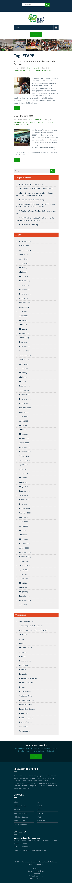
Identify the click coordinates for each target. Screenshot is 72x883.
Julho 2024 (23, 311)
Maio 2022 (23, 425)
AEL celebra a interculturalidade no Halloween (36, 189)
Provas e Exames (25, 722)
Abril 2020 (23, 535)
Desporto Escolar (25, 661)
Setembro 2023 (25, 355)
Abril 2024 (23, 325)
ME (38, 802)
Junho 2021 (23, 473)
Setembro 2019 (24, 565)
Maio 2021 (23, 478)
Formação (23, 674)
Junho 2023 (23, 368)
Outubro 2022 (24, 403)
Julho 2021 (23, 469)
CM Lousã (41, 821)
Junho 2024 (23, 316)
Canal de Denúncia (36, 878)
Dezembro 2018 (25, 600)
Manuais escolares (26, 683)
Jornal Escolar (19, 821)
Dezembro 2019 (25, 552)
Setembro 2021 (24, 460)
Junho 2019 (23, 578)
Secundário (18, 73)
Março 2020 (23, 539)
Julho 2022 (23, 416)
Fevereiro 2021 (24, 491)
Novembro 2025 (25, 241)
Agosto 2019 (24, 570)
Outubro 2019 (24, 561)
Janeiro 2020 (24, 548)
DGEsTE (40, 813)
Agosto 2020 (24, 517)
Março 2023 (23, 381)
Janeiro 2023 (24, 390)
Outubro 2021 (24, 456)
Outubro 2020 (24, 508)
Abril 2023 (23, 377)
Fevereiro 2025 (24, 281)
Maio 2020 (23, 530)
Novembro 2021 (25, 452)
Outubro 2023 (24, 351)
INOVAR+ (36, 869)
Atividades (18, 70)
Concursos (23, 652)
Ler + (17, 108)
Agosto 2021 (24, 465)
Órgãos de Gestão (26, 696)
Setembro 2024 (25, 303)
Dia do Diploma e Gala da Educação (32, 200)
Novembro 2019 (25, 557)
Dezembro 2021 (25, 447)
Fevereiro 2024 (24, 333)
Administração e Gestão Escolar (30, 626)
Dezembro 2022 (25, 395)
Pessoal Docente (25, 705)
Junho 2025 (23, 263)
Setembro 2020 (25, 513)
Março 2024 (23, 329)
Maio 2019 (23, 583)
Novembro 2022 (25, 399)
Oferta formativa (36, 122)
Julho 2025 (23, 259)
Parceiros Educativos (26, 700)
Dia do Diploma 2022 (23, 116)
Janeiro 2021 (24, 495)
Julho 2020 (23, 522)
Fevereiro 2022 (24, 438)
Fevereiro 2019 (24, 596)
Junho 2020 (23, 526)
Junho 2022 (23, 421)
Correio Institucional (36, 871)
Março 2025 (23, 276)
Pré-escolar (23, 713)
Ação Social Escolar (26, 621)
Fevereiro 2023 (24, 386)
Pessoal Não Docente (27, 709)
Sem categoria (24, 731)
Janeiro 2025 (24, 285)
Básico (25, 70)
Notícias (32, 70)
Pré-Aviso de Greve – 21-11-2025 (31, 184)
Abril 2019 (23, 587)
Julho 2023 (23, 364)
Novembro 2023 (25, 346)
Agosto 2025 (24, 254)
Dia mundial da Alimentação (29, 225)
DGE (39, 810)
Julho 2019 (23, 574)
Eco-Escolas (23, 665)
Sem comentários (34, 68)
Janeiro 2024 (24, 338)
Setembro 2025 (25, 250)
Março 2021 (23, 487)
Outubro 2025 (24, 246)
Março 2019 (23, 592)
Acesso (36, 34)
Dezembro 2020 (25, 500)
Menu (18, 27)
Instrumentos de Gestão (28, 678)
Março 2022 (23, 434)
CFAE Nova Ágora (20, 824)
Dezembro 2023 (25, 342)
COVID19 (22, 656)
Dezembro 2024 (25, 289)
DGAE (39, 806)
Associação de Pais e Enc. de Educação (33, 630)
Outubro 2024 (24, 298)
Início (16, 802)
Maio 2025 (23, 268)
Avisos (21, 639)
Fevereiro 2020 (24, 543)
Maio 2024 (23, 320)
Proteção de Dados (36, 876)
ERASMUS (23, 670)
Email (36, 757)
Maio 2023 (23, 373)
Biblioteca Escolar (25, 648)
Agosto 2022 (24, 412)
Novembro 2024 (25, 294)
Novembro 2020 (25, 504)
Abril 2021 (23, 482)
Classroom (36, 873)
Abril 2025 (23, 272)
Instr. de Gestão (20, 806)
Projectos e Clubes (43, 70)
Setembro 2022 (25, 408)
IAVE (39, 817)
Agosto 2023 (24, 360)
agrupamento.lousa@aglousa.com (32, 850)
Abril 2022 (23, 430)
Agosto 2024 (24, 307)
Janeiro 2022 (24, 443)
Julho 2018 (23, 605)
